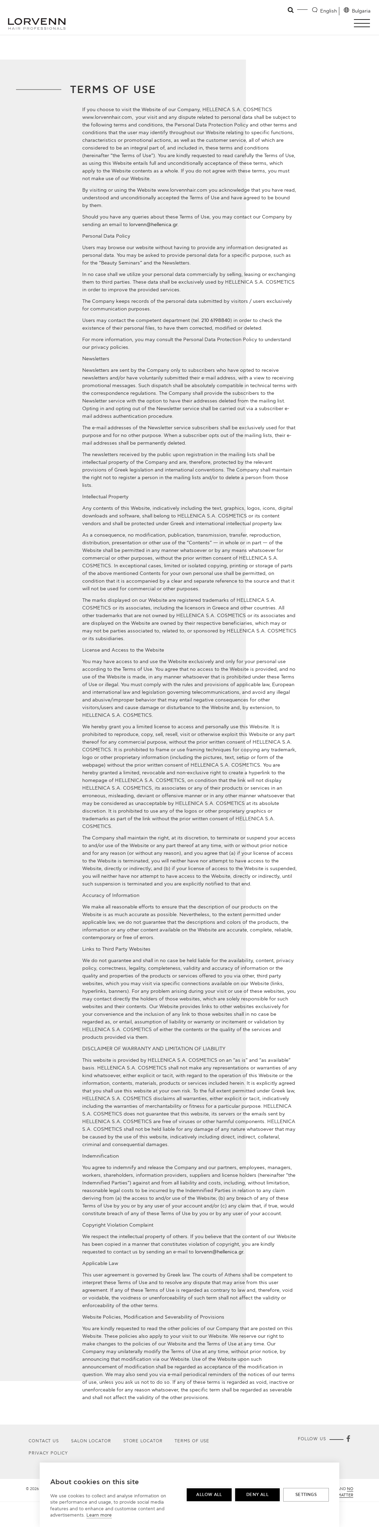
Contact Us (44, 1441)
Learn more (99, 1515)
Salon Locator (91, 1441)
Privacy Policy (48, 1453)
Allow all (209, 1494)
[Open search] (291, 10)
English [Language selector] (328, 11)
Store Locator (143, 1441)
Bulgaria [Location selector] (361, 11)
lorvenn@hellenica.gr (153, 225)
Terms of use (192, 1441)
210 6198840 (215, 320)
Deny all (257, 1494)
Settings (306, 1494)
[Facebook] (348, 1439)
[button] (364, 23)
